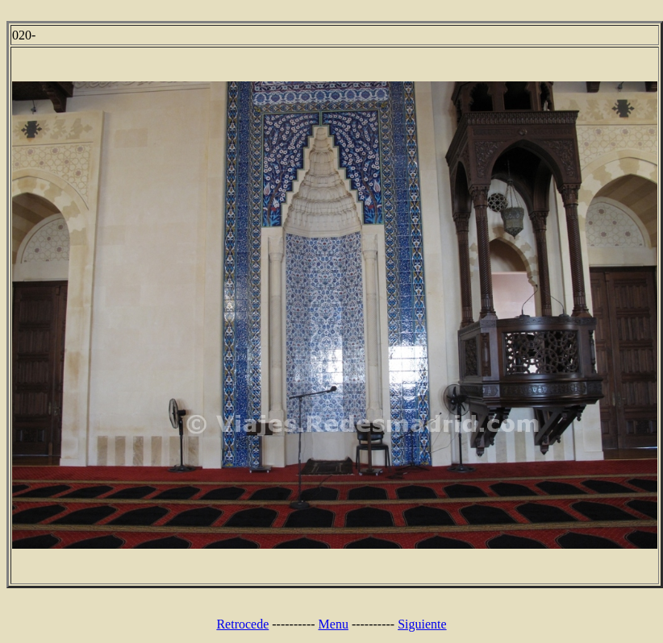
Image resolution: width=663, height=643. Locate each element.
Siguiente (422, 624)
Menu (333, 624)
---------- (293, 624)
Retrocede (242, 624)
